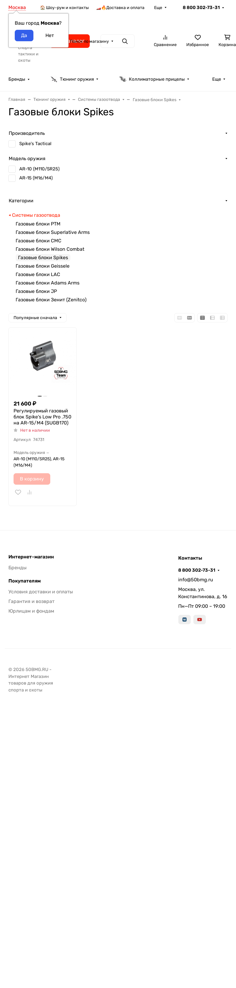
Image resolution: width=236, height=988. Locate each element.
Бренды (16, 79)
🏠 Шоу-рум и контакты (64, 7)
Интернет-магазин (31, 557)
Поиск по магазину (89, 41)
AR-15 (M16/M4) (36, 178)
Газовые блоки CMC (38, 241)
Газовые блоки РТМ (38, 224)
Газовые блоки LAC (38, 274)
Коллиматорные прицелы (152, 79)
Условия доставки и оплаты (40, 592)
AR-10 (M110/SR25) (39, 169)
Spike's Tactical (35, 143)
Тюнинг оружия (72, 79)
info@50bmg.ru (195, 580)
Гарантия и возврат (31, 601)
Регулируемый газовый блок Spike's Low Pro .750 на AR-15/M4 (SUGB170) (42, 417)
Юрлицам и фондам (31, 611)
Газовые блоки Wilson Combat (50, 249)
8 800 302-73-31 (201, 7)
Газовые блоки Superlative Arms (53, 232)
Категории (21, 201)
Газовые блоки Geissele (43, 266)
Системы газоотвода (36, 215)
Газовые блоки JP (36, 291)
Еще (158, 7)
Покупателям (24, 581)
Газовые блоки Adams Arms (47, 283)
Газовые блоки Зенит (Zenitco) (51, 300)
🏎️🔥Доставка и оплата (120, 7)
